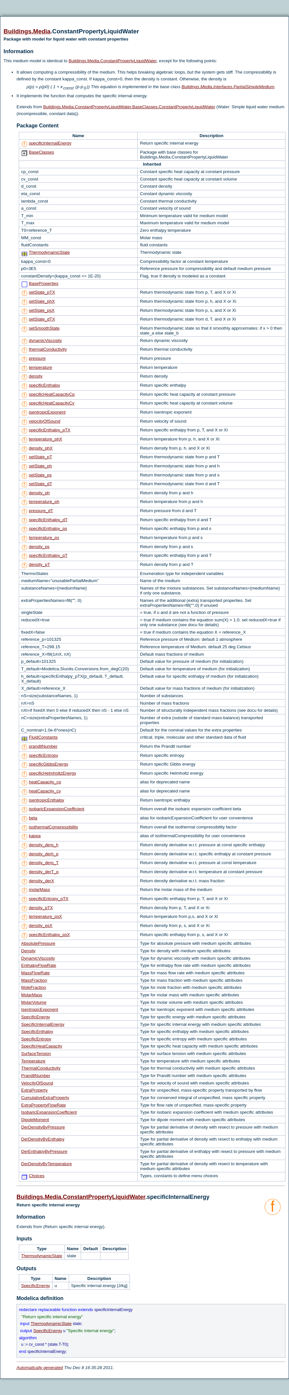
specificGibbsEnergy (48, 764)
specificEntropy (43, 755)
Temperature (33, 1061)
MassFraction (34, 980)
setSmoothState (44, 328)
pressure (37, 358)
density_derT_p (44, 871)
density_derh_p (43, 853)
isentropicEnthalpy (46, 800)
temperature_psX (45, 916)
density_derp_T (44, 862)
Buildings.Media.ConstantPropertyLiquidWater (112, 60)
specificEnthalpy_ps (48, 528)
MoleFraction (33, 987)
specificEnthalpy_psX (49, 934)
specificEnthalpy (44, 385)
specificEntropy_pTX (48, 898)
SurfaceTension (36, 1053)
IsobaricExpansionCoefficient (49, 1112)
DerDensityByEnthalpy (42, 1139)
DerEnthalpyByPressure (44, 1151)
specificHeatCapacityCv (52, 403)
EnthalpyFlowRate (38, 965)
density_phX (40, 448)
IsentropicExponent (39, 1009)
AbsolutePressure (38, 943)
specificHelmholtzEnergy (52, 773)
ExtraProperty (34, 1090)
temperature (40, 367)
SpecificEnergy (35, 1016)
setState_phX (42, 301)
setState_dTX (42, 319)
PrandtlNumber (35, 1075)
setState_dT (40, 483)
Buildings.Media (27, 31)
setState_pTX (42, 292)
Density (28, 950)
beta (33, 817)
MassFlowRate (35, 972)
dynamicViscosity (45, 340)
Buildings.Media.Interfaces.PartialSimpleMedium (228, 86)
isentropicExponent (47, 412)
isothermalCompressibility (53, 827)
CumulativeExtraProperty (45, 1097)
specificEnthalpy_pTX (49, 430)
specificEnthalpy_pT (48, 555)
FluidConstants (43, 737)
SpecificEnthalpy (37, 1031)
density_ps (39, 546)
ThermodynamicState (49, 252)
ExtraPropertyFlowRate (43, 1105)
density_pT (39, 564)
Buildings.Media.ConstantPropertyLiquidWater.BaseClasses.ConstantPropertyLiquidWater (129, 106)
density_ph (39, 492)
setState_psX (41, 310)
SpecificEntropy (36, 1039)
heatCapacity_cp (45, 782)
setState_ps (40, 475)
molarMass (39, 889)
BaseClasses (41, 152)
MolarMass (31, 994)
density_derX (41, 880)
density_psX (40, 925)
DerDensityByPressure (43, 1127)
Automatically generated (40, 1367)
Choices (36, 1175)
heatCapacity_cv (45, 791)
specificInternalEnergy (50, 143)
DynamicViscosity (38, 958)
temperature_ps (44, 537)
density (35, 376)
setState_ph (40, 465)
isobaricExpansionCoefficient (56, 808)
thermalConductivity (48, 349)
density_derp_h (43, 844)
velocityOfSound (44, 421)
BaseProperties (43, 283)
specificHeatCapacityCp (52, 394)
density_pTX (41, 907)
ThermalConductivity (40, 1068)
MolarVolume (33, 1002)
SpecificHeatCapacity (41, 1046)
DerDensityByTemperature (46, 1163)
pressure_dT (41, 510)
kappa (34, 835)
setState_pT (40, 456)
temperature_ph (44, 501)
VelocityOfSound (37, 1083)
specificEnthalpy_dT (48, 519)
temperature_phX (45, 439)
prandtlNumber (43, 746)
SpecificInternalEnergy (42, 1024)
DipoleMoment (35, 1119)
